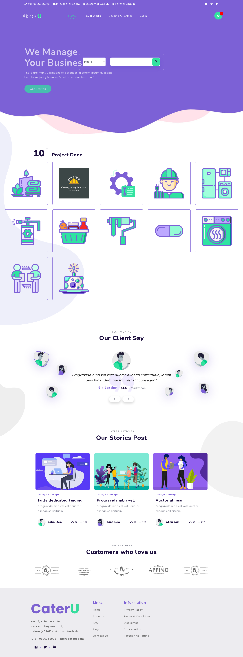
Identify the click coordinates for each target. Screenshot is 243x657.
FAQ (95, 623)
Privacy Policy (133, 610)
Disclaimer (131, 623)
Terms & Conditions (137, 616)
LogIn (143, 16)
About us (99, 616)
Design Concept (48, 494)
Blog (96, 629)
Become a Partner (120, 16)
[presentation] (115, 399)
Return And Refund (136, 636)
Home (72, 16)
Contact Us (100, 636)
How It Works (92, 16)
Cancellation (132, 629)
